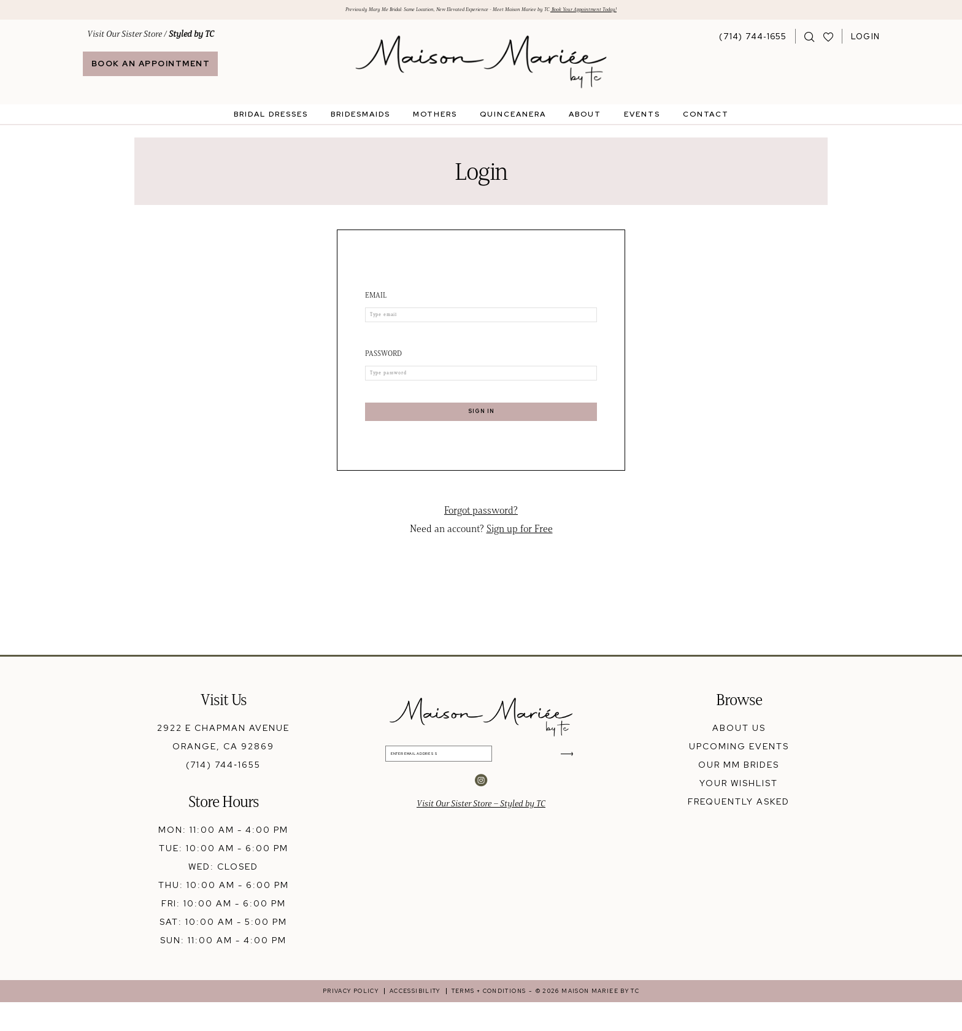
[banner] (481, 66)
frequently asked (739, 830)
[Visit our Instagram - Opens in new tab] (481, 820)
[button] (865, 40)
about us (739, 756)
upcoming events (739, 775)
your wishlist (738, 811)
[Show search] (809, 40)
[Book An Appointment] (150, 68)
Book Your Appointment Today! (659, 12)
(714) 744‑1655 (223, 793)
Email (376, 299)
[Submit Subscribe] (563, 788)
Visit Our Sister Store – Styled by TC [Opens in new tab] (481, 844)
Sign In (481, 434)
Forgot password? (481, 539)
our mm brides (738, 793)
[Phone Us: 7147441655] (753, 40)
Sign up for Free (520, 557)
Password (383, 364)
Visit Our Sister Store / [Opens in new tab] (150, 38)
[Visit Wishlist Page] (828, 40)
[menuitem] (150, 54)
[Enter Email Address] (481, 788)
